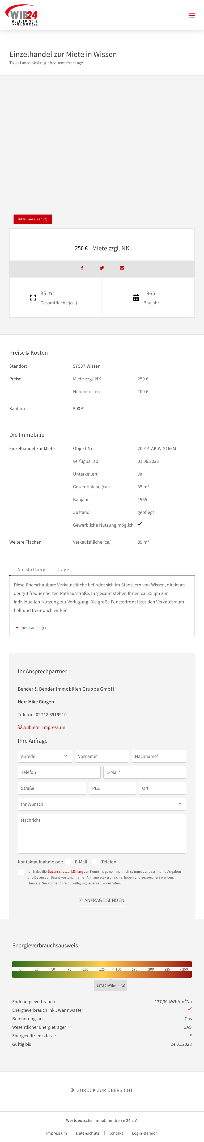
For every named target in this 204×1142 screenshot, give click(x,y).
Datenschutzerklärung (65, 871)
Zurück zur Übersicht (104, 1090)
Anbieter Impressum (44, 727)
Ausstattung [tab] (70, 569)
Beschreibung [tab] (29, 569)
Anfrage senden (104, 900)
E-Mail (81, 861)
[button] (45, 756)
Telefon (108, 861)
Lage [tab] (102, 569)
